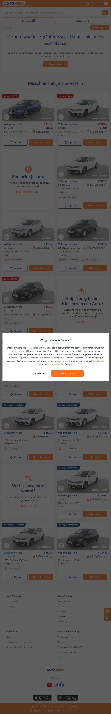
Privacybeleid (97, 361)
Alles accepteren (67, 373)
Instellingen (39, 373)
